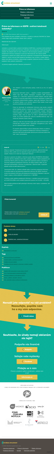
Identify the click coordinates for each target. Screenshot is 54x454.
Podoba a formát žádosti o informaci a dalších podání (18, 264)
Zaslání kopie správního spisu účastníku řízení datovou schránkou (26, 229)
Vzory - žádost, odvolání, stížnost (13, 277)
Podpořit (27, 349)
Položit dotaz (27, 316)
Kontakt (27, 18)
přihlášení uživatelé (24, 212)
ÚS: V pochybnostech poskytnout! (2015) (15, 273)
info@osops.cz (27, 377)
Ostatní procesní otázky (10, 262)
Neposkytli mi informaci (10, 250)
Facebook (27, 361)
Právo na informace (27, 9)
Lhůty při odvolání (13, 234)
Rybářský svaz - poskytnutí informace (18, 239)
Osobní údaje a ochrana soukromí (13, 259)
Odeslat (44, 215)
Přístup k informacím (23, 448)
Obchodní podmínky (29, 450)
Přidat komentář (10, 199)
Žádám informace (36, 448)
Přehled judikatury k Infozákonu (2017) (14, 275)
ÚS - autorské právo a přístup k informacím (15, 280)
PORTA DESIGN (49, 452)
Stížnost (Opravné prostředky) (12, 257)
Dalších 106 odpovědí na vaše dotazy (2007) (16, 271)
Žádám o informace (27, 12)
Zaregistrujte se (23, 214)
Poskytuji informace (27, 15)
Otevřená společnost (8, 448)
